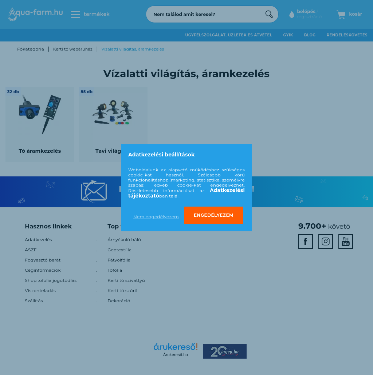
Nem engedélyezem (156, 216)
